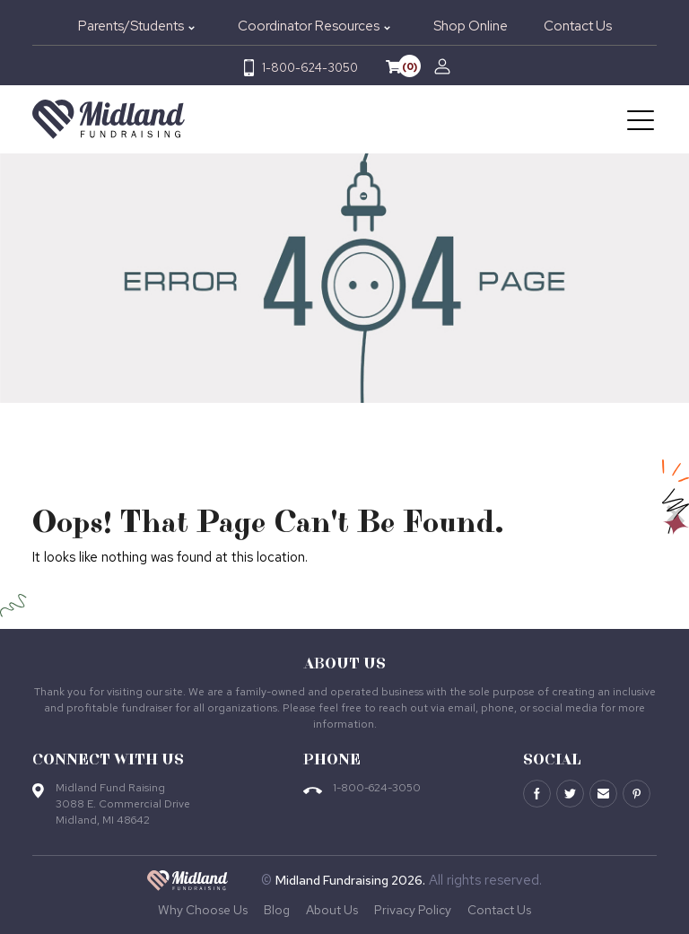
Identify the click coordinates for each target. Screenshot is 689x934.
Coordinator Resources (308, 26)
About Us (332, 910)
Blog (277, 910)
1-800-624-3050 (310, 67)
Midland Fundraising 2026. (350, 880)
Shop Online (470, 26)
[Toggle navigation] (642, 119)
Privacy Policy (412, 910)
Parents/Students (131, 26)
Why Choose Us (203, 910)
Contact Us (578, 26)
